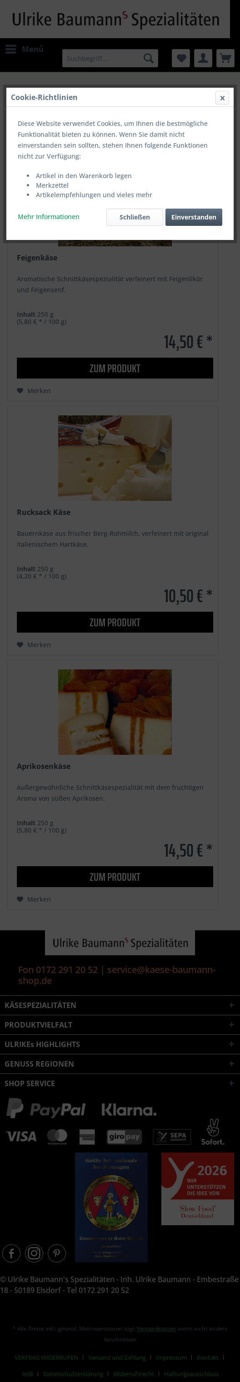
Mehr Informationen (49, 216)
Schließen (135, 217)
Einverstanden (193, 217)
